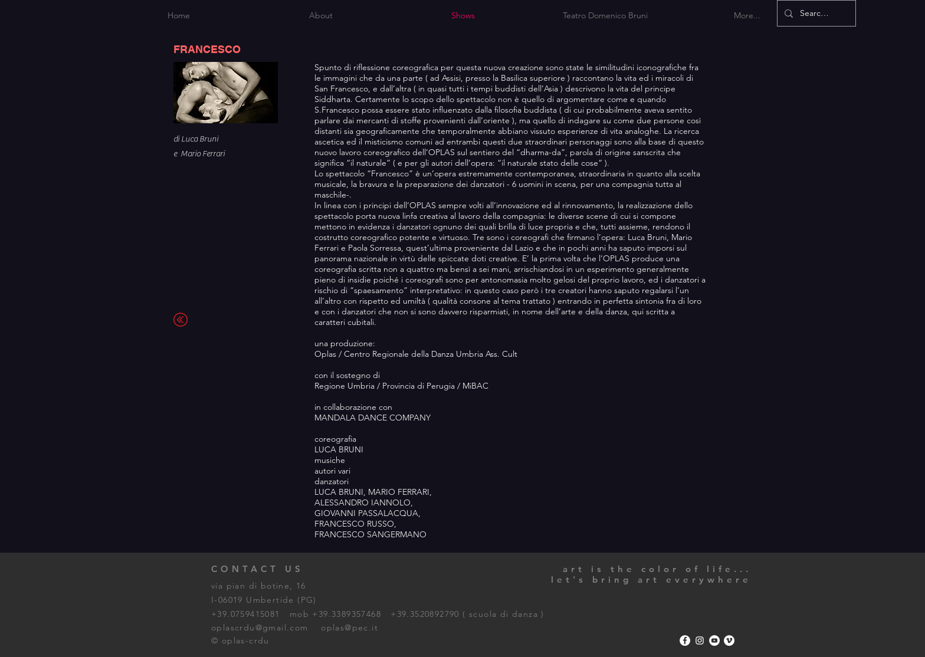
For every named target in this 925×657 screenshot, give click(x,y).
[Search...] (815, 13)
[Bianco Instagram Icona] (699, 640)
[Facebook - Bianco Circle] (685, 640)
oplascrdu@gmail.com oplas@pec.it (294, 627)
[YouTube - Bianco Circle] (714, 640)
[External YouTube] (603, 494)
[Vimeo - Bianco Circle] (729, 640)
